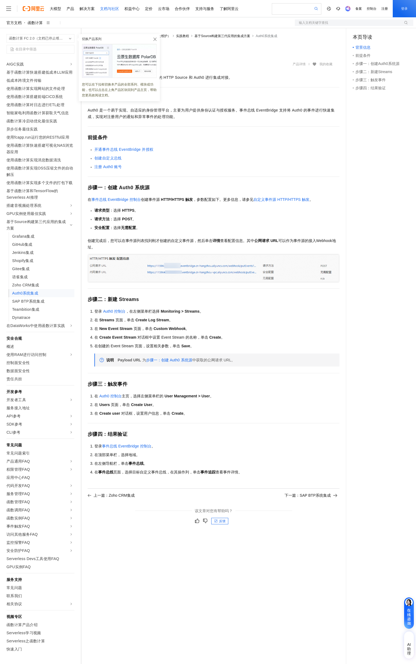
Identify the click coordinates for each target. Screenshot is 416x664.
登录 (404, 9)
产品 (70, 8)
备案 (358, 9)
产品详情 (299, 64)
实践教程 (182, 36)
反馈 (220, 521)
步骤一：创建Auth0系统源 (169, 360)
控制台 (372, 9)
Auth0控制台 (114, 311)
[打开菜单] (8, 8)
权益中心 (132, 8)
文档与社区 (109, 8)
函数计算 (35, 23)
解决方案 (87, 8)
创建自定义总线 (108, 158)
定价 (149, 8)
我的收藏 (325, 64)
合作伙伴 (182, 8)
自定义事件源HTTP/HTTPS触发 (281, 199)
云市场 (163, 8)
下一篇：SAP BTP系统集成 (311, 495)
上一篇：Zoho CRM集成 (111, 495)
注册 (384, 9)
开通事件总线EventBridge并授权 (124, 149)
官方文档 (14, 23)
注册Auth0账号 (108, 167)
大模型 (55, 8)
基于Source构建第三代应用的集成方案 (222, 36)
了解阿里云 (229, 8)
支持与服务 (204, 8)
